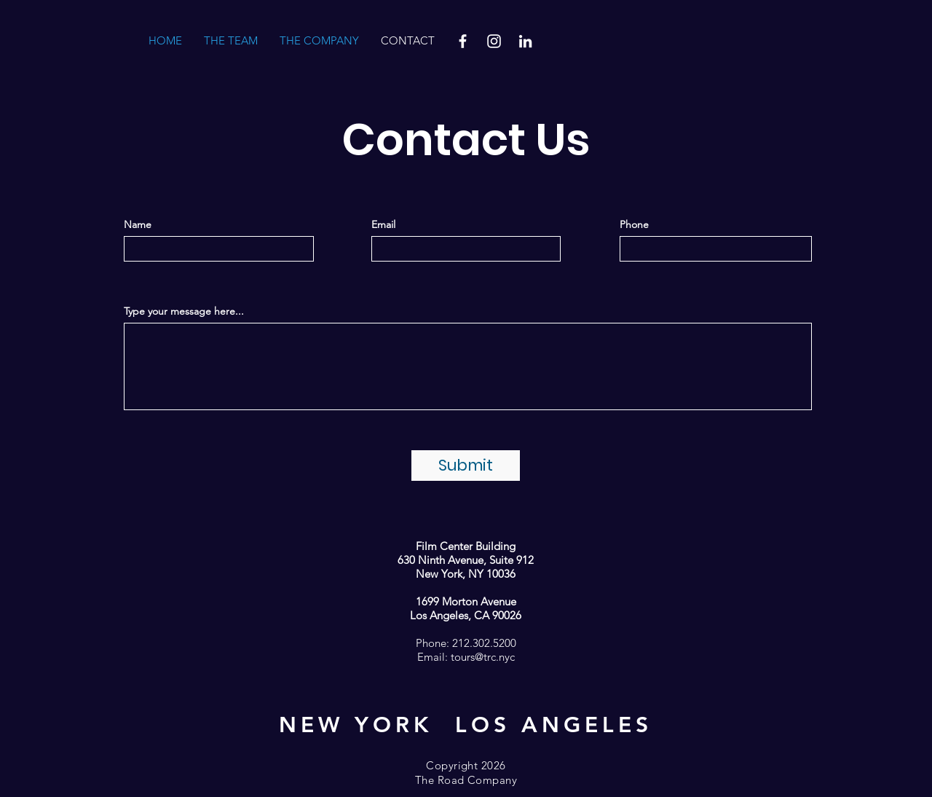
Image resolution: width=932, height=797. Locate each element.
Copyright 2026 (465, 765)
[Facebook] (463, 41)
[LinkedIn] (525, 41)
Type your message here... (184, 311)
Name (137, 224)
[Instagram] (494, 41)
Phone (634, 224)
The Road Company (466, 780)
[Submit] (465, 465)
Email (383, 224)
